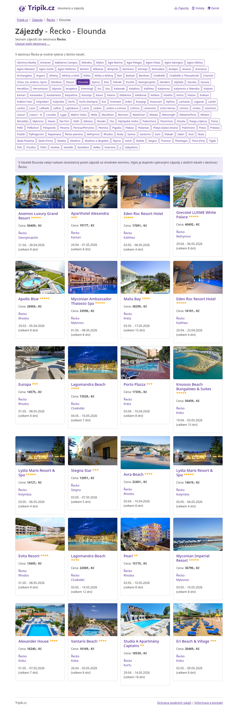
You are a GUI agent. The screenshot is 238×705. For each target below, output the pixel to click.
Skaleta (61, 140)
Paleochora (149, 121)
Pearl (128, 555)
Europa (24, 384)
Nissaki (101, 121)
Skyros (117, 140)
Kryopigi (141, 101)
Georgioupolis (147, 82)
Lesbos (97, 108)
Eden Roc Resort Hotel (143, 213)
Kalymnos (164, 88)
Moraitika (22, 121)
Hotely (198, 8)
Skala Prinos (45, 140)
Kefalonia (125, 95)
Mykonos (38, 121)
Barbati (130, 75)
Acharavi (45, 62)
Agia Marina (115, 62)
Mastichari (139, 114)
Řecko (51, 20)
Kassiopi (87, 95)
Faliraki (117, 82)
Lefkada (44, 108)
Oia (112, 121)
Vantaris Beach (84, 641)
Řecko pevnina (74, 134)
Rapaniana (54, 134)
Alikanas (98, 69)
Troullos (31, 147)
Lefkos (57, 108)
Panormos (166, 121)
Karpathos (71, 95)
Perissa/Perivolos (83, 127)
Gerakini (165, 82)
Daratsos (56, 82)
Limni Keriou (167, 108)
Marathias (108, 114)
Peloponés (49, 127)
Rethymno (93, 134)
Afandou (87, 62)
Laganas (199, 101)
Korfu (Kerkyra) (88, 101)
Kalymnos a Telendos (187, 88)
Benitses (144, 75)
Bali (119, 75)
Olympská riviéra (128, 121)
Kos (104, 101)
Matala (153, 114)
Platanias (143, 127)
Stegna (152, 140)
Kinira (180, 95)
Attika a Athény (104, 75)
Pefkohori (33, 127)
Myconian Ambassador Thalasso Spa (91, 301)
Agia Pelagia (134, 62)
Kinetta (168, 95)
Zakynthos (131, 147)
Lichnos (134, 108)
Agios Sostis (46, 69)
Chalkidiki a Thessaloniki (184, 75)
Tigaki (212, 140)
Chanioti (208, 75)
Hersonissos (40, 88)
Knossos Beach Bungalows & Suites (193, 386)
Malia (94, 114)
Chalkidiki (159, 75)
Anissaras (201, 69)
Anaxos (186, 69)
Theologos (181, 140)
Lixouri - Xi (35, 114)
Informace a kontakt (208, 703)
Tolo (19, 147)
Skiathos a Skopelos (97, 140)
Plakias (130, 127)
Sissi (191, 134)
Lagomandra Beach (88, 384)
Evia (106, 82)
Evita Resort (29, 555)
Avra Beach (134, 474)
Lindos (196, 108)
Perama (64, 127)
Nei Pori (64, 121)
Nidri (76, 121)
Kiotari (192, 95)
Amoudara (158, 69)
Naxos (51, 121)
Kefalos (155, 95)
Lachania (184, 101)
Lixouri (21, 114)
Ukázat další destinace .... (32, 44)
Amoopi (142, 69)
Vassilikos (83, 147)
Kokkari (204, 95)
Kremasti (115, 101)
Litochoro (210, 108)
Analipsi (173, 69)
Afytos (100, 62)
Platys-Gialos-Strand (165, 127)
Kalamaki (119, 88)
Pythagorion (36, 134)
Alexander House (33, 641)
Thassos (166, 140)
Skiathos (75, 140)
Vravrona (109, 147)
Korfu (71, 101)
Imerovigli (87, 88)
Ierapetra (71, 88)
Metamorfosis (187, 114)
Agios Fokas (153, 62)
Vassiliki (68, 147)
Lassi (32, 108)
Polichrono (188, 127)
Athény (53, 75)
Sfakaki (169, 134)
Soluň (128, 140)
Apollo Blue (28, 298)
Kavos (99, 95)
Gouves (192, 82)
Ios (99, 88)
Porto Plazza (135, 384)
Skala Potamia (25, 140)
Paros (214, 121)
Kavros (111, 95)
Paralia (181, 121)
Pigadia (116, 127)
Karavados (36, 95)
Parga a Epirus (198, 121)
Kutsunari (156, 101)
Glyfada (178, 82)
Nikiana (88, 121)
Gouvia (205, 82)
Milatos (204, 114)
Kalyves (208, 88)
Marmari (123, 114)
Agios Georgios (173, 62)
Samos (131, 134)
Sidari (180, 134)
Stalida (140, 140)
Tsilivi (43, 147)
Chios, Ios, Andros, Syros (32, 82)
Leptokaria (71, 108)
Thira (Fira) (198, 140)
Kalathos (134, 88)
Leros (85, 108)
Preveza (215, 127)
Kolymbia (58, 101)
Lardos (21, 108)
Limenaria (150, 108)
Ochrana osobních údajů (174, 703)
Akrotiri (84, 69)
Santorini (145, 134)
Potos (202, 127)
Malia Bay (132, 298)
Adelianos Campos (66, 62)
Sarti (157, 134)
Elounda (83, 82)
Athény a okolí (70, 75)
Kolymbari (42, 101)
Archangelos (24, 75)
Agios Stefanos (67, 69)
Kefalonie (140, 95)
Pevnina (103, 127)
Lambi (212, 101)
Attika (87, 75)
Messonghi (168, 114)
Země (213, 8)
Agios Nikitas (195, 62)
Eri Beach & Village (192, 641)
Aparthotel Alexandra (90, 213)
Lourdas (51, 114)
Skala (201, 134)
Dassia (70, 82)
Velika (96, 147)
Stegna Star (81, 470)
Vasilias (55, 147)
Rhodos (108, 134)
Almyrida (112, 69)
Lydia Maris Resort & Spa (36, 472)
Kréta (128, 101)
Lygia (63, 114)
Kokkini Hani (24, 101)
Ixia (107, 88)
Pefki (20, 127)
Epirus (96, 82)
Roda (120, 134)
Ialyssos (57, 88)
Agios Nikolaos (26, 69)
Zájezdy (181, 8)
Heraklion (23, 88)
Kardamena (54, 95)
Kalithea (149, 88)
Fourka (130, 82)
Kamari (21, 95)
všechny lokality (26, 62)
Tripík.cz (22, 20)
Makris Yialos (79, 114)
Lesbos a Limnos (116, 108)
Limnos (183, 108)
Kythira (170, 101)
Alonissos (128, 69)
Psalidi (21, 134)
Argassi (40, 75)
